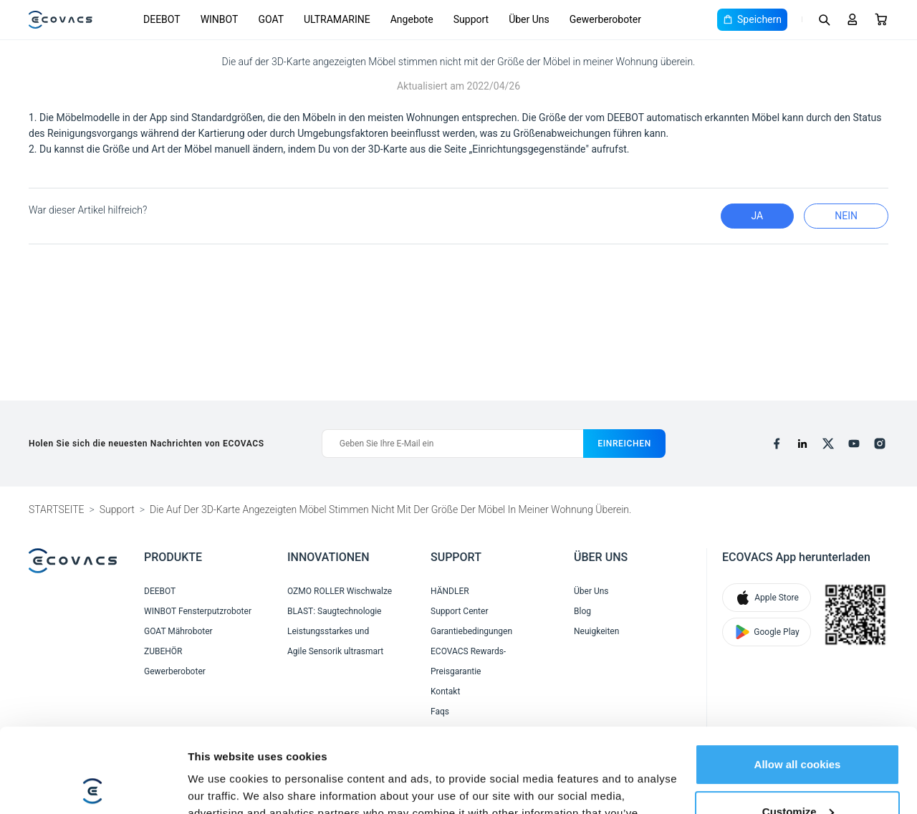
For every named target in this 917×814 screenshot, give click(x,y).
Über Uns (529, 19)
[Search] (824, 19)
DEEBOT (162, 19)
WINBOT (220, 19)
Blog (582, 611)
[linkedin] (802, 443)
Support (471, 19)
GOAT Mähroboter (178, 631)
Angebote (411, 19)
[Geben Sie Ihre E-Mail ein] (452, 443)
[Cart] (881, 19)
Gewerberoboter (605, 19)
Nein (846, 215)
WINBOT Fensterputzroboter (197, 611)
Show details (221, 786)
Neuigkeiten (596, 631)
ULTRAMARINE (337, 19)
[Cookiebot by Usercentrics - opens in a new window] (92, 786)
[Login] (852, 19)
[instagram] (879, 443)
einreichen (624, 444)
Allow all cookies (797, 680)
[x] (828, 443)
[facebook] (776, 443)
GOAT (271, 19)
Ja (758, 215)
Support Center (459, 611)
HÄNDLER (450, 591)
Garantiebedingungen (471, 631)
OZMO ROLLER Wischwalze (339, 591)
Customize (798, 727)
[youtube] (854, 443)
